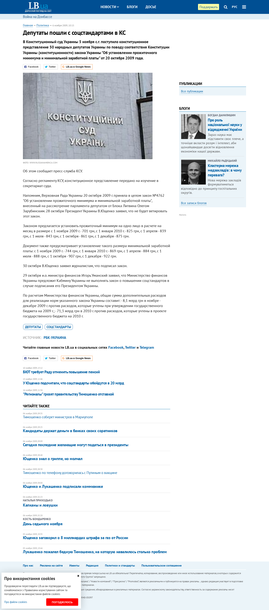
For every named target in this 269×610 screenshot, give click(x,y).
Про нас (28, 565)
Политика (42, 25)
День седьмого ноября (42, 523)
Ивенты (74, 565)
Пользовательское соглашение (161, 565)
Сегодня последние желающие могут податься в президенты (75, 444)
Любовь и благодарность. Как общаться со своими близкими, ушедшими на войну (207, 141)
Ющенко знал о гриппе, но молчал (52, 458)
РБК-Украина (55, 337)
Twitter (130, 347)
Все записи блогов (194, 253)
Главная (28, 25)
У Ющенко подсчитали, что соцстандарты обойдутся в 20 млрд (73, 383)
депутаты (33, 327)
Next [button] (244, 128)
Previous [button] (181, 128)
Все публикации (192, 91)
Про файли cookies (15, 602)
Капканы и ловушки (40, 505)
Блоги (132, 7)
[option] (212, 128)
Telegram (147, 347)
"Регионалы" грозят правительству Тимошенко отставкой (68, 394)
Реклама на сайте (51, 565)
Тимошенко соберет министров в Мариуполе (58, 417)
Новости (110, 7)
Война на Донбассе (37, 16)
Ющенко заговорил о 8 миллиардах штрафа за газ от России (75, 537)
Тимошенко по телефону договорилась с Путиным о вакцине (70, 472)
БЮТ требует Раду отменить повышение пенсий (61, 371)
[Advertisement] (212, 49)
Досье (151, 7)
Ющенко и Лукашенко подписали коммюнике (63, 486)
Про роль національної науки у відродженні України (225, 174)
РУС (234, 7)
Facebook (115, 347)
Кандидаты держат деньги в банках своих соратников (70, 430)
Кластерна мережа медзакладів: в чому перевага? (224, 220)
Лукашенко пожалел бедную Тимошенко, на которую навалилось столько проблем (95, 551)
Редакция (92, 565)
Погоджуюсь (62, 602)
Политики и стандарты (120, 565)
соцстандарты (59, 327)
